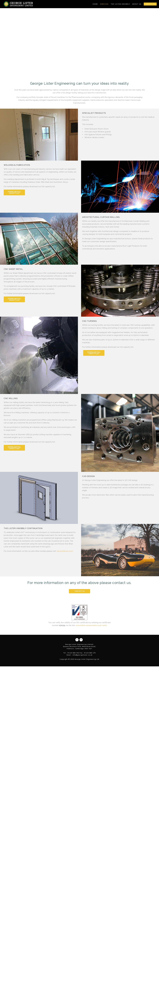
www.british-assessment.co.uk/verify (91, 625)
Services (104, 4)
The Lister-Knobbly (120, 4)
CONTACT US (150, 4)
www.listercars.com (65, 551)
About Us (137, 4)
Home (95, 4)
